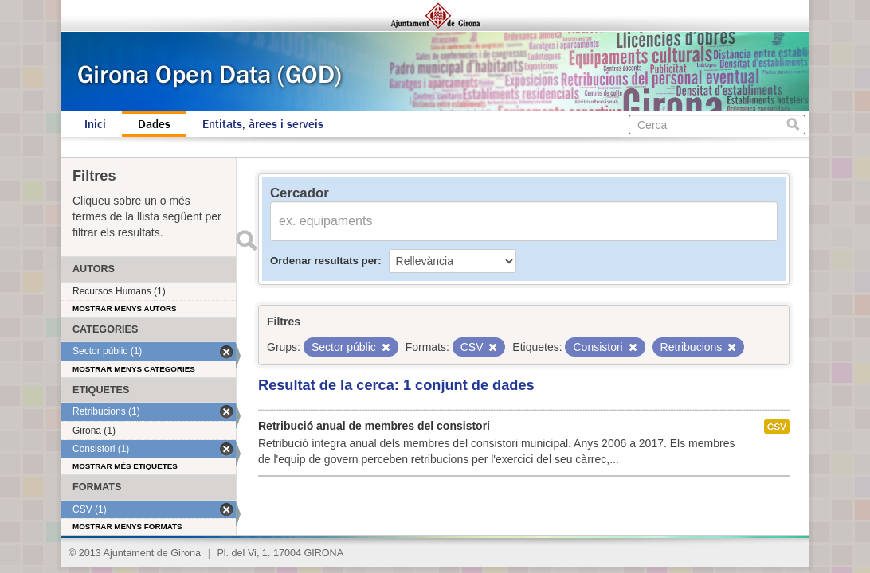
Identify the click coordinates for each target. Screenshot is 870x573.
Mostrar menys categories (133, 368)
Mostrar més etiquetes (125, 466)
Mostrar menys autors (124, 308)
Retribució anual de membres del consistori (374, 425)
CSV (776, 426)
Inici (95, 124)
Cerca (793, 124)
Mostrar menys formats (127, 526)
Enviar (246, 240)
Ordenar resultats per (324, 261)
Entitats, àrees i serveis (262, 124)
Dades (154, 124)
